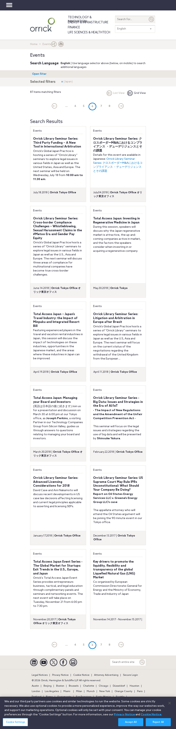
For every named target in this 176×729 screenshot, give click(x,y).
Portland (36, 696)
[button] (54, 45)
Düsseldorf (119, 686)
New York (104, 691)
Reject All (158, 724)
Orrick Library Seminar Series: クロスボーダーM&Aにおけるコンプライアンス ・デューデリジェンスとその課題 (117, 145)
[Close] (169, 705)
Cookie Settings (15, 724)
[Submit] (151, 19)
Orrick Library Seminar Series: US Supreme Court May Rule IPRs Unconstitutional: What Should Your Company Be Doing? (118, 484)
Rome (49, 696)
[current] (54, 106)
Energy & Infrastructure (88, 22)
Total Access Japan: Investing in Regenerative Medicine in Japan (116, 220)
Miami (66, 691)
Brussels (73, 686)
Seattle (120, 696)
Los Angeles (52, 691)
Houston (134, 686)
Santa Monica (103, 696)
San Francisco (83, 696)
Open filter (39, 74)
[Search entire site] (124, 662)
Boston (60, 686)
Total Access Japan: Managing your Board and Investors (55, 400)
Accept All (131, 724)
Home (34, 44)
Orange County (123, 691)
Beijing (48, 686)
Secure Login (130, 675)
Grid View (136, 93)
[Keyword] (142, 662)
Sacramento (64, 696)
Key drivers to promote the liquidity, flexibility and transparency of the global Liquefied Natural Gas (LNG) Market (114, 569)
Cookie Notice (81, 675)
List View (116, 93)
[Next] (121, 106)
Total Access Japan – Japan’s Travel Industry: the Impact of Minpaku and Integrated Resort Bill (56, 320)
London (36, 691)
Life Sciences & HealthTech (89, 32)
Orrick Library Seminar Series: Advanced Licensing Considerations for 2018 (55, 482)
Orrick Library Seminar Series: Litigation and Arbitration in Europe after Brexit (115, 318)
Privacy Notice (60, 675)
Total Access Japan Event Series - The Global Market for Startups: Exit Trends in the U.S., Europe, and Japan (57, 567)
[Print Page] (61, 45)
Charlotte (88, 686)
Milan (79, 691)
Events (37, 130)
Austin (35, 686)
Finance (74, 27)
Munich (91, 691)
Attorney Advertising (106, 675)
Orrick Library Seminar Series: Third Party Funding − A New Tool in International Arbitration (57, 142)
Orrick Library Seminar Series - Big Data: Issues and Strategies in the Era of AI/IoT (118, 402)
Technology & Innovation (80, 19)
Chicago (103, 686)
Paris (139, 691)
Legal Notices (40, 675)
